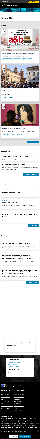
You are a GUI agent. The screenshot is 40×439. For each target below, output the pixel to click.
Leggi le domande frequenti (14, 362)
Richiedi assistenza (12, 364)
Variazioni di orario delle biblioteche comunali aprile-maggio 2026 (18, 53)
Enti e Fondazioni (5, 401)
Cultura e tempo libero (19, 397)
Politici (2, 404)
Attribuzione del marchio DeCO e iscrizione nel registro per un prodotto (19, 215)
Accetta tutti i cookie (24, 436)
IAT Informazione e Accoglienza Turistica (13, 165)
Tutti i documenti (33, 282)
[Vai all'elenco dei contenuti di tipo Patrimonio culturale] (17, 59)
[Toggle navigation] (2, 5)
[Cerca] (38, 5)
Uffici (2, 399)
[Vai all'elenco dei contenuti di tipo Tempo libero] (24, 59)
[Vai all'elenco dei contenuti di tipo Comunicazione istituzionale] (7, 59)
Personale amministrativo (7, 406)
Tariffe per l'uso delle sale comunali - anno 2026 (16, 243)
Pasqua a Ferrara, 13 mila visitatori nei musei (13, 90)
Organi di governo (5, 394)
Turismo (16, 408)
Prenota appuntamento (13, 366)
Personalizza (14, 436)
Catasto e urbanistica (19, 406)
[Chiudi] (38, 415)
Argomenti (8, 14)
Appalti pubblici (17, 404)
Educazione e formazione (19, 413)
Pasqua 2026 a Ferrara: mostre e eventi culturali (13, 128)
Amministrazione (5, 391)
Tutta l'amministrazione (31, 174)
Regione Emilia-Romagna (5, 1)
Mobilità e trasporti (18, 410)
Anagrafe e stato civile (19, 394)
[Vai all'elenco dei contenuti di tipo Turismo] (30, 59)
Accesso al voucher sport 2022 (11, 192)
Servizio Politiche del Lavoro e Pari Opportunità (15, 156)
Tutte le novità (33, 142)
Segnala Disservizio (12, 373)
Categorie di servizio (19, 391)
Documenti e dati (5, 408)
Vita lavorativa (17, 399)
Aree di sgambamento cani (9, 202)
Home (3, 14)
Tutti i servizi (34, 225)
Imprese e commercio (19, 401)
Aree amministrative (5, 397)
